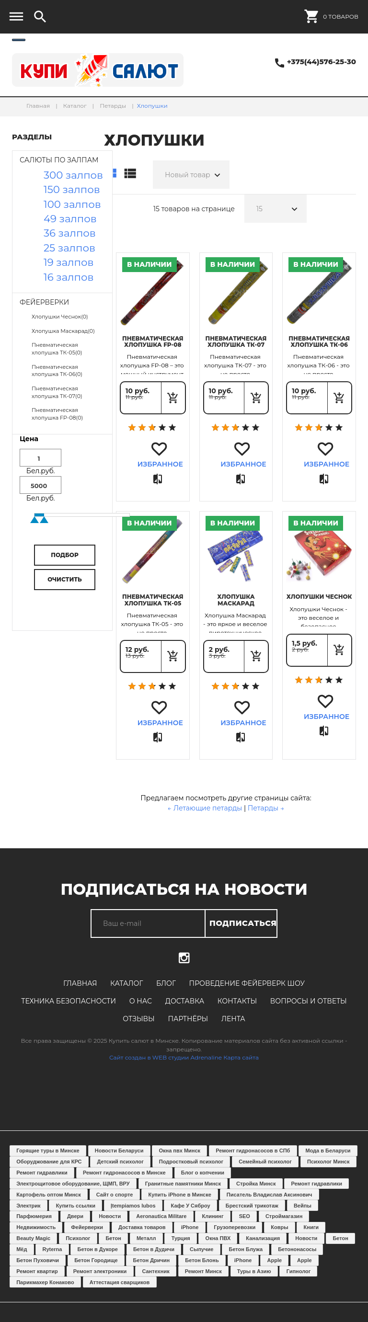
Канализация (263, 1238)
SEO (244, 1216)
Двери (75, 1216)
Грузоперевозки (234, 1227)
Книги (311, 1227)
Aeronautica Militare (161, 1216)
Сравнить (158, 479)
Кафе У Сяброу (190, 1205)
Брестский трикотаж (252, 1205)
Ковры (279, 1227)
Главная (80, 983)
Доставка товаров (142, 1227)
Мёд (21, 1249)
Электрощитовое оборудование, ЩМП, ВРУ (72, 1183)
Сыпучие (201, 1249)
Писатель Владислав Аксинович (269, 1194)
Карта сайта (241, 1057)
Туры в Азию (254, 1271)
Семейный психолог (265, 1161)
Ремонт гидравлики (42, 1172)
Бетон (113, 1238)
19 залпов (69, 262)
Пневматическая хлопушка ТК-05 (153, 599)
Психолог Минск (328, 1161)
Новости (110, 1216)
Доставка (184, 1001)
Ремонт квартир (37, 1271)
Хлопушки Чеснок (319, 596)
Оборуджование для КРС (48, 1161)
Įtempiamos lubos (133, 1205)
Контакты (237, 1001)
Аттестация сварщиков (120, 1282)
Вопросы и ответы (308, 1001)
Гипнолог (299, 1271)
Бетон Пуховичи (37, 1260)
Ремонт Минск (203, 1271)
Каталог (126, 983)
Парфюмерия (34, 1216)
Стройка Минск (256, 1183)
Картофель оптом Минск (48, 1194)
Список (130, 174)
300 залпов (73, 175)
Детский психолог (120, 1161)
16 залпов (69, 277)
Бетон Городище (95, 1260)
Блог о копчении (202, 1172)
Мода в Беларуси (327, 1150)
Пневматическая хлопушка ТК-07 (236, 341)
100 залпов (72, 204)
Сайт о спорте (114, 1194)
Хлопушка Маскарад (236, 599)
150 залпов (72, 189)
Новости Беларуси (119, 1150)
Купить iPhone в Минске (180, 1194)
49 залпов (70, 218)
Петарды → (266, 808)
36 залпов (70, 233)
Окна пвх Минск (179, 1150)
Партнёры (188, 1018)
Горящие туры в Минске (48, 1150)
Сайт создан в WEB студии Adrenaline (165, 1057)
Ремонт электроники (100, 1271)
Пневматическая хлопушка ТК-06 (319, 341)
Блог (166, 983)
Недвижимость (36, 1227)
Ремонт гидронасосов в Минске (124, 1172)
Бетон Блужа (246, 1249)
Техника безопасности (68, 1001)
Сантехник (155, 1271)
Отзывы (139, 1018)
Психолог (78, 1238)
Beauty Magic (33, 1238)
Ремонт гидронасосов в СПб (253, 1150)
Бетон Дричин (151, 1260)
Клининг (212, 1216)
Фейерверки (87, 1227)
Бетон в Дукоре (98, 1249)
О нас (140, 1001)
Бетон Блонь (201, 1260)
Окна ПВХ (218, 1238)
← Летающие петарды (205, 808)
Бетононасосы (297, 1249)
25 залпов (69, 247)
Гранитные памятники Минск (183, 1183)
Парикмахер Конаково (45, 1282)
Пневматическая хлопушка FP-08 (153, 341)
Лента (233, 1018)
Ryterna (52, 1249)
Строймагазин (283, 1216)
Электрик (28, 1205)
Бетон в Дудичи (153, 1249)
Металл (146, 1238)
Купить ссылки (75, 1205)
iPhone (190, 1227)
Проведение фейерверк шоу (247, 983)
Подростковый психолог (191, 1161)
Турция (181, 1238)
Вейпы (302, 1205)
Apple (274, 1260)
